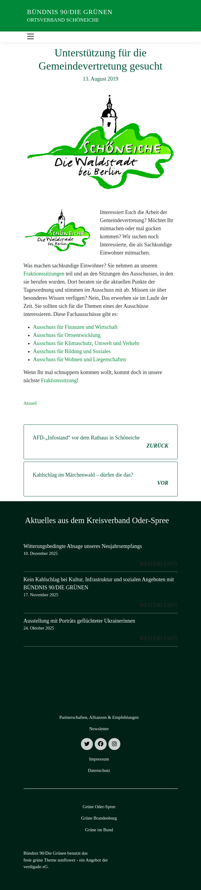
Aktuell (30, 403)
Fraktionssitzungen (44, 274)
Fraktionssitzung (59, 380)
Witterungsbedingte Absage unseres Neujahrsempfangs (83, 546)
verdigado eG (36, 866)
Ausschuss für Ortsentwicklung (67, 335)
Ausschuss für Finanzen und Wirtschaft (75, 327)
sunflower (67, 860)
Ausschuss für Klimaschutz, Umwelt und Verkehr (86, 343)
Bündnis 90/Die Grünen (70, 12)
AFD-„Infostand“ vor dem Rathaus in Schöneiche (100, 442)
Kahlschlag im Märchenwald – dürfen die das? (100, 479)
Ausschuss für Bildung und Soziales (72, 351)
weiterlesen (158, 564)
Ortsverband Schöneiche (63, 20)
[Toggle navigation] (31, 36)
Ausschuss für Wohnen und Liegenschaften (79, 359)
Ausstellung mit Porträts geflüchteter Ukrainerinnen (79, 621)
